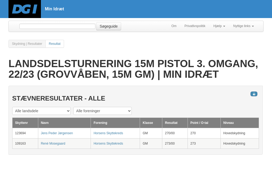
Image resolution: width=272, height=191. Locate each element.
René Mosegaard (53, 143)
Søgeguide (109, 26)
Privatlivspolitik (195, 26)
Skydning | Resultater (27, 44)
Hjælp (219, 26)
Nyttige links (243, 26)
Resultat (55, 44)
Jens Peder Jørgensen (57, 133)
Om (173, 26)
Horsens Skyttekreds (108, 133)
